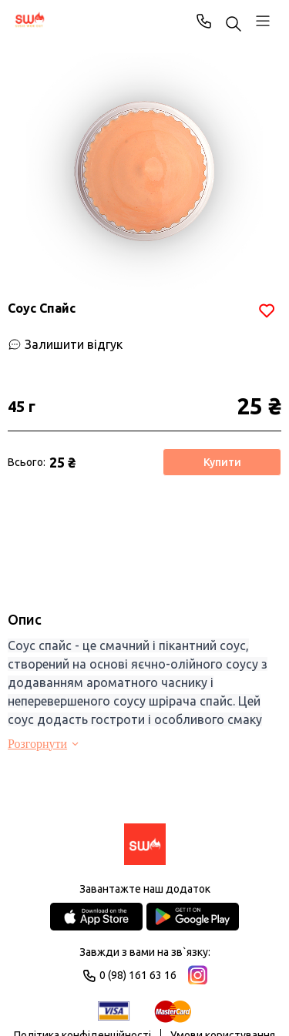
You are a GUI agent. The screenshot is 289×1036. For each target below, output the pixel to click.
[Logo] (145, 845)
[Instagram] (197, 974)
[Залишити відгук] (65, 344)
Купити (222, 462)
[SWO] (30, 20)
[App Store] (96, 916)
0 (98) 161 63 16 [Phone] (204, 21)
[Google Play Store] (192, 916)
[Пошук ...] (233, 25)
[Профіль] (263, 21)
